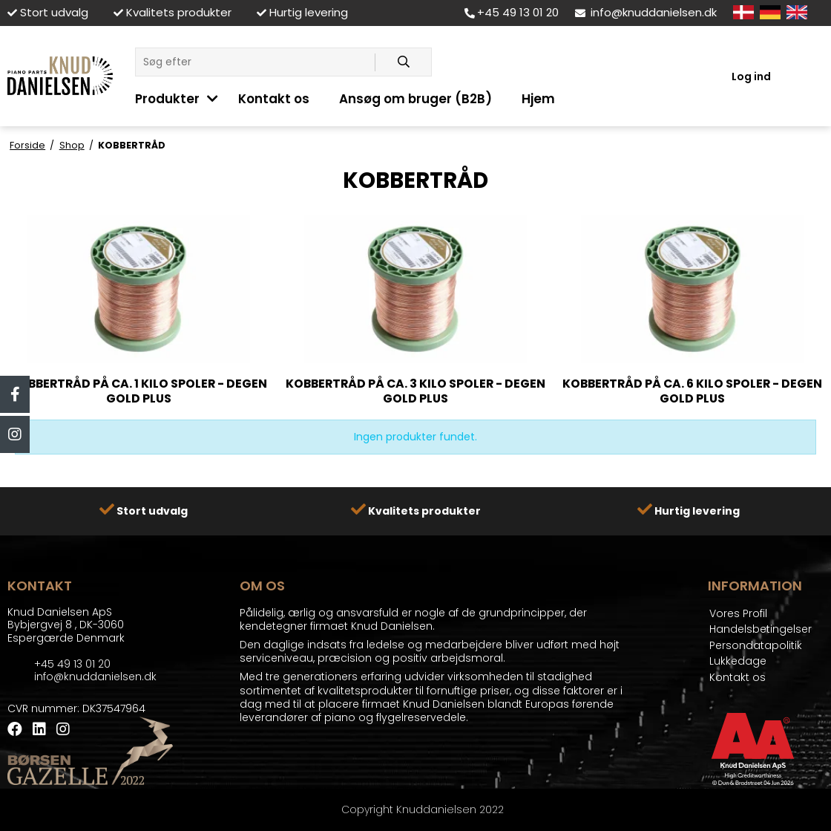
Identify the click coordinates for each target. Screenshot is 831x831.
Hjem (538, 99)
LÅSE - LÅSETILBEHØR (188, 35)
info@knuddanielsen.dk (646, 12)
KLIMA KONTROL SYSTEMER (480, 35)
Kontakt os (273, 99)
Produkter (167, 99)
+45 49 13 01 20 (511, 12)
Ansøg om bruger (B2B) (415, 99)
